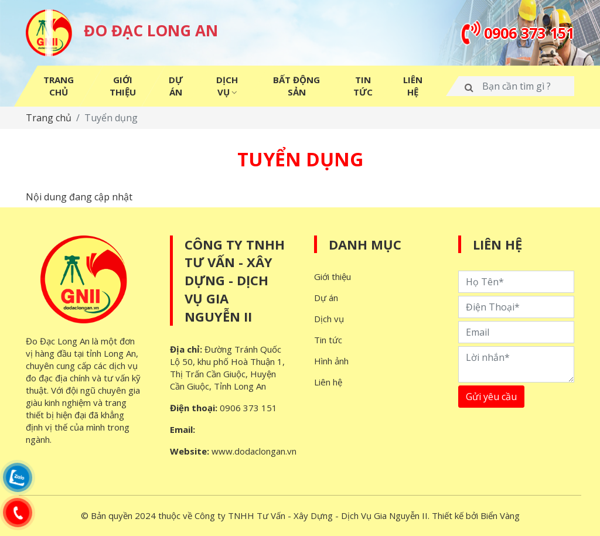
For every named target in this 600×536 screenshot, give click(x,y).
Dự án (326, 297)
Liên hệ (328, 382)
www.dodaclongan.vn (254, 451)
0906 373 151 (248, 408)
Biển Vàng (500, 515)
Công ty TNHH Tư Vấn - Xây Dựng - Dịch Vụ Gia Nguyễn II (235, 280)
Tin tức (328, 340)
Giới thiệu (332, 276)
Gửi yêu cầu (491, 396)
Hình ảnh (331, 361)
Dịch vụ (329, 319)
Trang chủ (48, 117)
